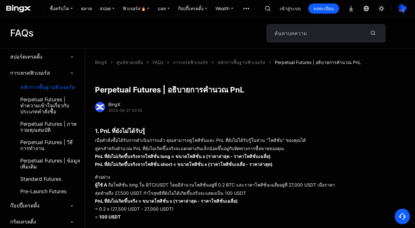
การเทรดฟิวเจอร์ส (42, 73)
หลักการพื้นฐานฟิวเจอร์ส (47, 87)
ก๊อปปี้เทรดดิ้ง (42, 205)
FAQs (158, 62)
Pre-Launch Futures (43, 191)
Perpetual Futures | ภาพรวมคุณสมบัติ (48, 127)
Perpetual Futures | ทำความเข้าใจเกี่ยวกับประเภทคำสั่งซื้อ (44, 106)
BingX (101, 62)
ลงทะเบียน (323, 8)
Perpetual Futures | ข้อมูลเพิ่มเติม (50, 164)
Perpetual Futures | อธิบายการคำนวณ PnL (318, 62)
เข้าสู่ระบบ (290, 8)
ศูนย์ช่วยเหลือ (129, 62)
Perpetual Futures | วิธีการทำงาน (46, 145)
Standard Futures (40, 179)
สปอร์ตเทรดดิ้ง (42, 57)
